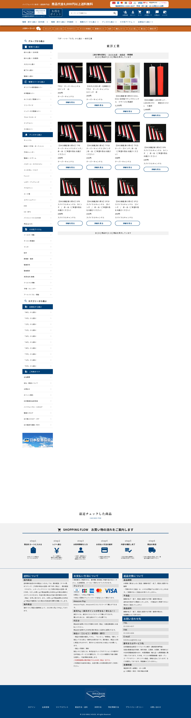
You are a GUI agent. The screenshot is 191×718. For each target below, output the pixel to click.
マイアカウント (62, 707)
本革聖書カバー (29, 93)
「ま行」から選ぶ (31, 348)
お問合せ (27, 389)
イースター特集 (29, 235)
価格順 (122, 54)
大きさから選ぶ (29, 64)
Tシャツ (26, 176)
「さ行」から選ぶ (31, 324)
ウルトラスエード (30, 117)
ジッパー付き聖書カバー (32, 111)
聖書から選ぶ (28, 76)
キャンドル (28, 140)
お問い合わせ (155, 707)
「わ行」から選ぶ (31, 366)
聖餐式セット (99, 29)
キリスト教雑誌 (85, 29)
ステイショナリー (30, 200)
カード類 (27, 194)
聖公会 (143, 29)
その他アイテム (126, 22)
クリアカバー (28, 123)
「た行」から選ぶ (31, 330)
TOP (60, 38)
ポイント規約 (28, 395)
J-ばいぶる (59, 29)
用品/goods (28, 224)
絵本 (109, 29)
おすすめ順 (112, 54)
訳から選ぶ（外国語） (31, 58)
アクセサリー (71, 29)
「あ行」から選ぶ (31, 312)
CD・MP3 (27, 212)
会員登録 (45, 707)
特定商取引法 (113, 707)
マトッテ (48, 29)
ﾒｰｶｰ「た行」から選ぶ (73, 38)
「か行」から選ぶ (31, 318)
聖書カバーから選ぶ (88, 22)
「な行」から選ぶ (31, 336)
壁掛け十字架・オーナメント (34, 146)
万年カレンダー (29, 152)
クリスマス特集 (29, 283)
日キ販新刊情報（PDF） (32, 425)
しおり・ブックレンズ (31, 182)
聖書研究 (27, 265)
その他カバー (28, 129)
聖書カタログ (28, 413)
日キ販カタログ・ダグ (31, 419)
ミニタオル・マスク (31, 170)
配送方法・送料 (81, 707)
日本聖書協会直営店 (31, 401)
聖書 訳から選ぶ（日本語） (34, 22)
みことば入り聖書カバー (32, 99)
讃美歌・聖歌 (28, 259)
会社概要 (27, 377)
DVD (25, 206)
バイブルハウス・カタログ (33, 407)
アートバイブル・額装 (31, 294)
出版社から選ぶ (144, 22)
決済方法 (98, 707)
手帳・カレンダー (30, 289)
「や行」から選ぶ (31, 354)
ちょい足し (133, 29)
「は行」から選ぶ (31, 342)
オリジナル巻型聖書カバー (33, 87)
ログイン (31, 707)
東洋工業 (88, 38)
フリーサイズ (28, 105)
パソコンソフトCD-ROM (32, 218)
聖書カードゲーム (30, 158)
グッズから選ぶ (108, 22)
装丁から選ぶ (28, 70)
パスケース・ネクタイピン (33, 164)
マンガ (26, 247)
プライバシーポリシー (135, 707)
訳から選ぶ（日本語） (31, 52)
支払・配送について (31, 383)
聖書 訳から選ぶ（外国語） (63, 22)
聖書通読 (27, 271)
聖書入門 (153, 29)
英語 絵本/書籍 (29, 277)
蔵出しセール (120, 29)
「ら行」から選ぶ (31, 360)
